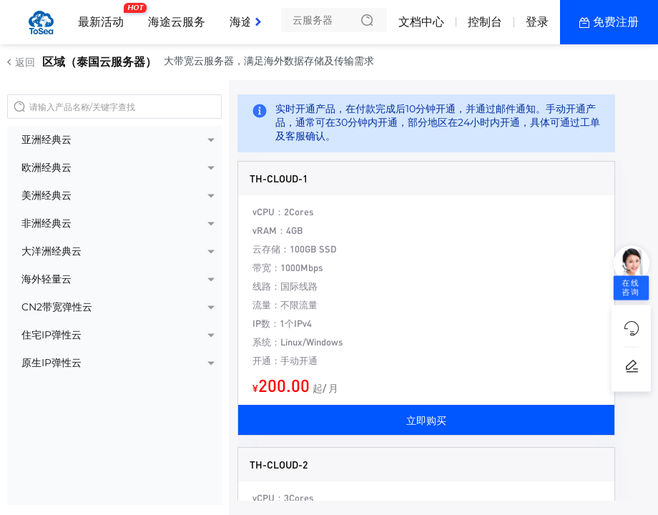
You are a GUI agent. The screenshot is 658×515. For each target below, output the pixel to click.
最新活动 (104, 16)
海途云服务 (176, 22)
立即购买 (426, 419)
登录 (537, 22)
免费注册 (616, 22)
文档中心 (421, 22)
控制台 (485, 22)
